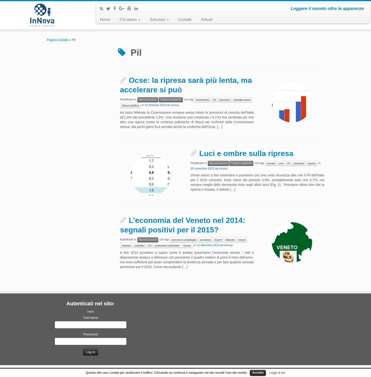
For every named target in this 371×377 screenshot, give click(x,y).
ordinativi (140, 245)
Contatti (184, 19)
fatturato (230, 239)
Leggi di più (277, 372)
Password (90, 334)
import (242, 239)
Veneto (187, 245)
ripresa (311, 163)
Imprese (126, 245)
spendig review (242, 99)
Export (218, 239)
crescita (270, 163)
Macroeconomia (148, 99)
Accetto (258, 372)
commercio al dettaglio (183, 239)
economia (205, 239)
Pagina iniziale (57, 40)
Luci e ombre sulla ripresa (246, 153)
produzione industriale (167, 245)
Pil (214, 99)
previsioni (224, 99)
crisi (281, 163)
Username (90, 318)
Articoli (207, 19)
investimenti (202, 99)
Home (105, 19)
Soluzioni (159, 19)
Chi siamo (130, 19)
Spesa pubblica (130, 105)
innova (175, 105)
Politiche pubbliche (170, 99)
